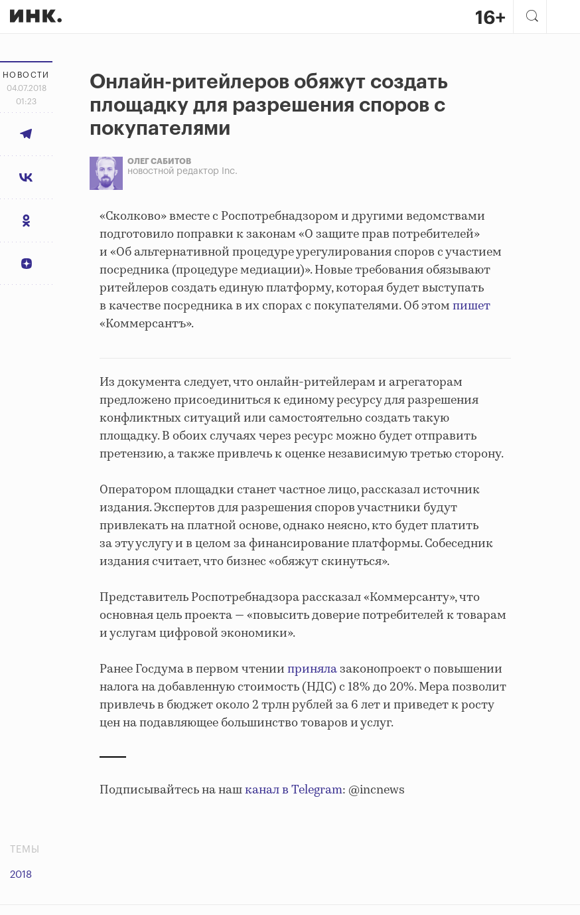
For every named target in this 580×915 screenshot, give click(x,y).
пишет (471, 306)
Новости (26, 75)
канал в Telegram (293, 790)
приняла (312, 669)
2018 (21, 875)
